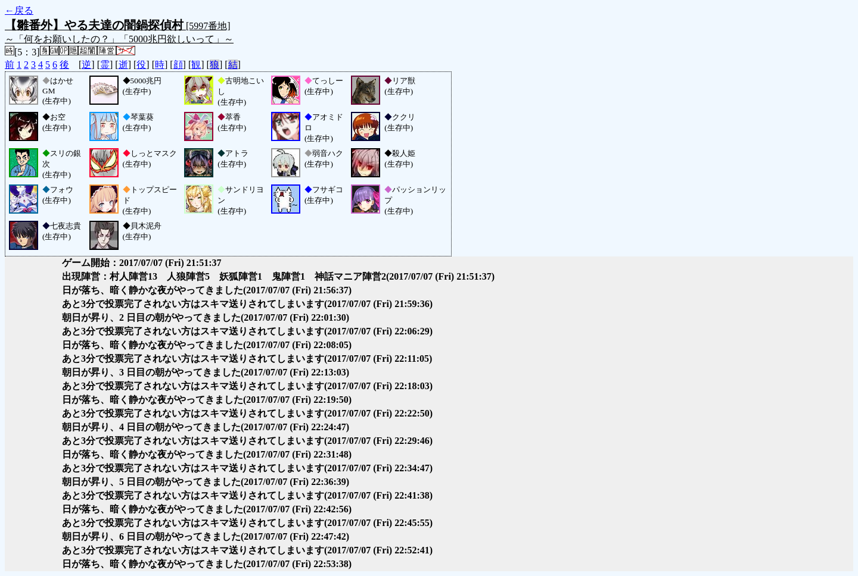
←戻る (19, 10)
